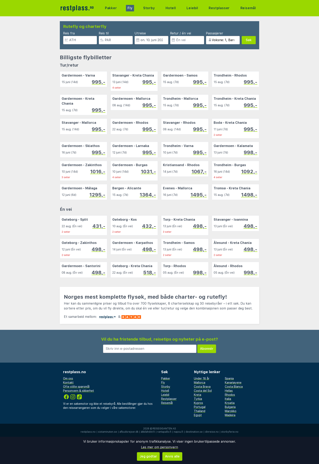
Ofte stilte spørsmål (76, 386)
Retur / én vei (180, 33)
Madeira (230, 415)
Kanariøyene (233, 382)
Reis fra (69, 33)
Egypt (198, 415)
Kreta (197, 394)
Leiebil (192, 8)
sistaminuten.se (107, 431)
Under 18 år (201, 378)
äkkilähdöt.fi (148, 431)
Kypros (198, 403)
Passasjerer (214, 33)
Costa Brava (202, 386)
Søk (249, 40)
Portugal (199, 407)
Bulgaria (230, 407)
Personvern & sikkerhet (78, 390)
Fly (130, 8)
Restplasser (219, 8)
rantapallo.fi (164, 431)
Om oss (68, 378)
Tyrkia (198, 398)
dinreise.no (212, 431)
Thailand (199, 411)
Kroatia (230, 403)
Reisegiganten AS (164, 428)
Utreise (140, 33)
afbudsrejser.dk (128, 431)
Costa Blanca (234, 386)
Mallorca (199, 382)
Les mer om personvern (159, 447)
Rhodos (230, 394)
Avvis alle (172, 456)
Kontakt (68, 382)
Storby (149, 8)
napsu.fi (178, 431)
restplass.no (88, 431)
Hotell (171, 8)
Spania (229, 378)
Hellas (229, 390)
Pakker (111, 8)
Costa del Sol (203, 390)
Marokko (230, 411)
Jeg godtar (148, 456)
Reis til (104, 33)
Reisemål (248, 8)
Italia (228, 398)
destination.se (194, 431)
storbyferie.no (229, 431)
